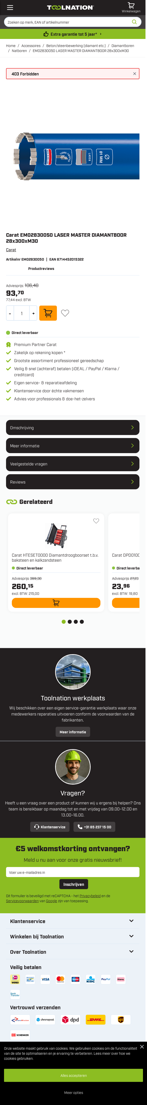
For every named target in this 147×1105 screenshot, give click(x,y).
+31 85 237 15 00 (94, 826)
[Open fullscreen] (72, 156)
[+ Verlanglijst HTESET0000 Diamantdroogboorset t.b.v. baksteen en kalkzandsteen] (96, 520)
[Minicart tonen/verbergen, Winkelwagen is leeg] (131, 7)
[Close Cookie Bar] (142, 1047)
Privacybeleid (90, 895)
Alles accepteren (73, 1075)
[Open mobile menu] (10, 8)
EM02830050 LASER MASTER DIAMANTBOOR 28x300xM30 (81, 50)
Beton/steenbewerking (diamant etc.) (76, 45)
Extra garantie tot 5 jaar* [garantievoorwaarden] (74, 33)
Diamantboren (123, 45)
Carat (11, 249)
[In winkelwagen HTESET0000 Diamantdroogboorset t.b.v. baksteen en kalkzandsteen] (56, 603)
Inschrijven (73, 884)
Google (51, 900)
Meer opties (73, 1092)
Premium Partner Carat (35, 344)
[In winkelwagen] (48, 313)
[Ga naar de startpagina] (70, 8)
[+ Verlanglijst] (65, 313)
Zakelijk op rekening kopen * (39, 352)
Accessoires (31, 45)
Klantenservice (49, 826)
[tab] (64, 622)
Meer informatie (73, 732)
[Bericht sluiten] (134, 73)
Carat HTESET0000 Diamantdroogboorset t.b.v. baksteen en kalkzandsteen (55, 557)
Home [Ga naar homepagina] (11, 45)
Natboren (19, 50)
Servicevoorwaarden (22, 900)
